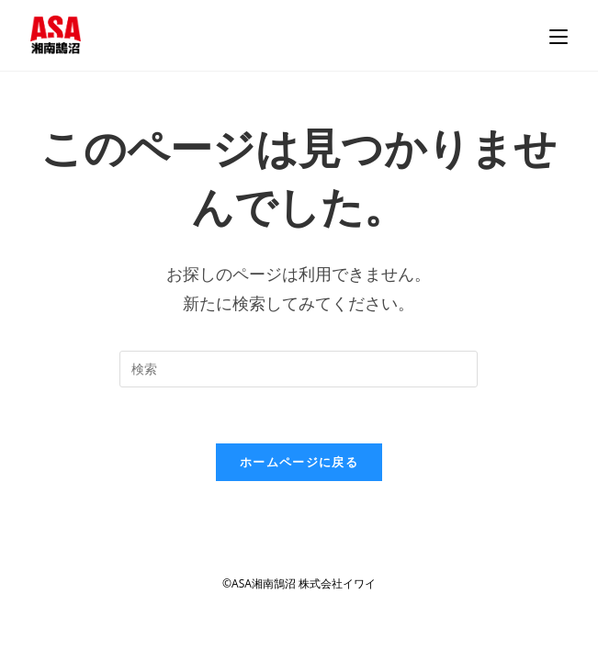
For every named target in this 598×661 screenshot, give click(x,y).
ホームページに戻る (299, 462)
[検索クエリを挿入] (298, 369)
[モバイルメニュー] (558, 35)
